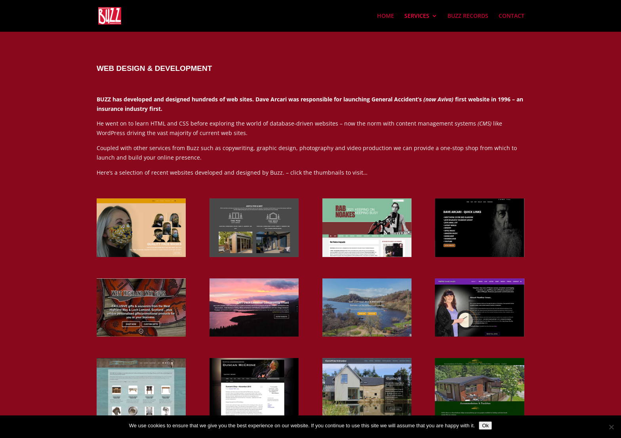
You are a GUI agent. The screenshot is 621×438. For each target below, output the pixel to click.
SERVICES (416, 16)
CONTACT (511, 16)
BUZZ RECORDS (468, 16)
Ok (485, 425)
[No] (611, 427)
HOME (385, 16)
